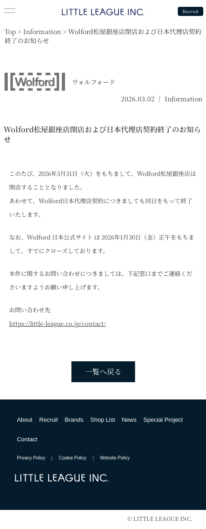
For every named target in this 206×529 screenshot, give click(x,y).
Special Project (163, 419)
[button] (10, 11)
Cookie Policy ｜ (79, 457)
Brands (74, 419)
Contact (27, 439)
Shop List (102, 419)
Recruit (190, 11)
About (24, 419)
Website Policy (115, 457)
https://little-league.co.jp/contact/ (57, 323)
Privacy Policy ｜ (38, 457)
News (129, 419)
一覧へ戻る (103, 371)
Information (183, 98)
